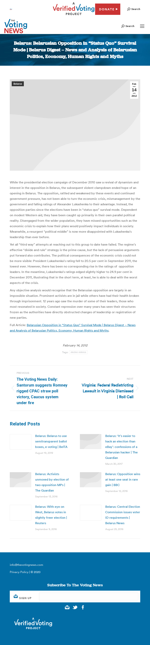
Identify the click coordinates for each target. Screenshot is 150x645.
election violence (78, 352)
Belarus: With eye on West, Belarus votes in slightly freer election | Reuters (51, 515)
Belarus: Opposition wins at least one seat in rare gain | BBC (122, 479)
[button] (133, 9)
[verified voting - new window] (73, 16)
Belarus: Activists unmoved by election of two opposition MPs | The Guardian (52, 482)
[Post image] (20, 442)
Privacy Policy (19, 572)
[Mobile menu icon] (142, 26)
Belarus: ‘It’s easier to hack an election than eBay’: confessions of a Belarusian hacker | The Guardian (121, 447)
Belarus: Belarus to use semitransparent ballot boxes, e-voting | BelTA (51, 441)
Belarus (17, 84)
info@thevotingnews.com (26, 565)
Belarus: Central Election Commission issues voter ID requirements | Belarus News (122, 515)
